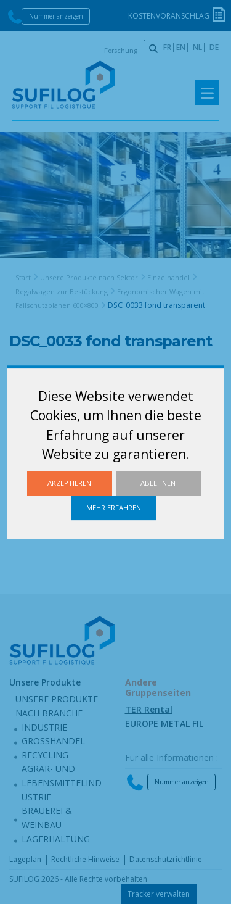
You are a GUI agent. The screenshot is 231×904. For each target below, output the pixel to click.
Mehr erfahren (113, 507)
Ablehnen (158, 482)
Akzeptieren (69, 482)
